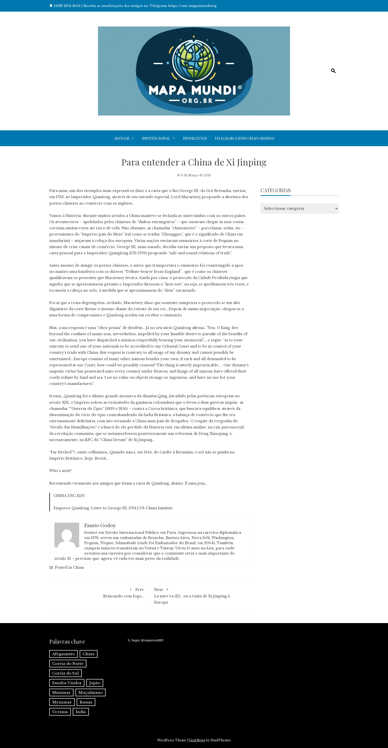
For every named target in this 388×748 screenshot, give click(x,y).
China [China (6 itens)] (89, 654)
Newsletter (195, 138)
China (78, 567)
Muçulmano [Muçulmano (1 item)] (90, 692)
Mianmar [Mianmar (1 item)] (61, 692)
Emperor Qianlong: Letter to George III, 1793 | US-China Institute (113, 508)
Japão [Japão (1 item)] (94, 682)
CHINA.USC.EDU (69, 495)
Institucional (156, 138)
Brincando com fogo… (99, 592)
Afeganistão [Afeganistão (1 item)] (63, 654)
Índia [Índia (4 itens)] (81, 711)
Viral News (197, 740)
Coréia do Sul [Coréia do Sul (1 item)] (65, 673)
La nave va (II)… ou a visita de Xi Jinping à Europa (199, 595)
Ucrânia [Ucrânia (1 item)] (60, 711)
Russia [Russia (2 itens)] (86, 702)
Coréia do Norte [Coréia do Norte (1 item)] (67, 663)
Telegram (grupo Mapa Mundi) (244, 138)
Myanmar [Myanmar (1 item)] (62, 702)
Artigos (121, 138)
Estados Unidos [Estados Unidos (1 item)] (66, 682)
